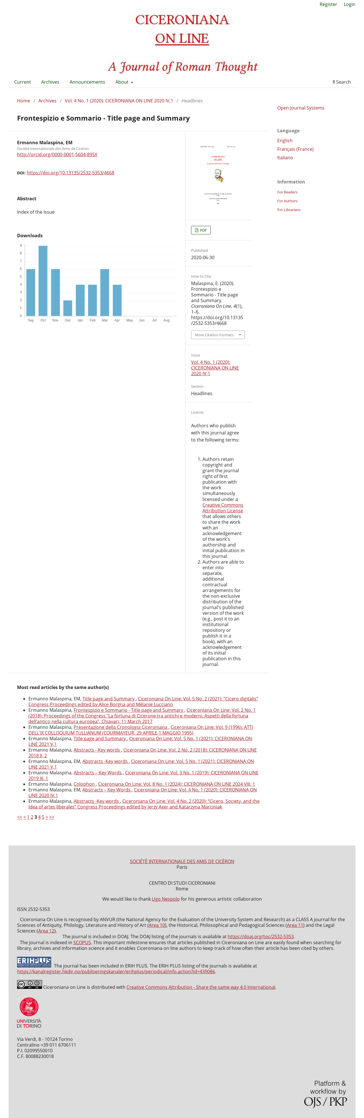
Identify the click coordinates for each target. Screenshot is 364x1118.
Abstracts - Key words (97, 750)
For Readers (287, 192)
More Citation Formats (214, 334)
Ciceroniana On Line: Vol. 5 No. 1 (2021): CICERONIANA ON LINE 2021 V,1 (140, 741)
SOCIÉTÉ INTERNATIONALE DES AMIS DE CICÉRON (182, 861)
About (122, 82)
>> (51, 817)
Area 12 (46, 931)
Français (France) (295, 149)
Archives (50, 82)
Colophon (85, 784)
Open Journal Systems (300, 108)
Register (328, 4)
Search (342, 82)
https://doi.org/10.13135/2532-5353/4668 (70, 173)
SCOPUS (82, 942)
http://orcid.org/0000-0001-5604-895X (57, 154)
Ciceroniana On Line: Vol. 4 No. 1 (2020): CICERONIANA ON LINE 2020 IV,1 (142, 793)
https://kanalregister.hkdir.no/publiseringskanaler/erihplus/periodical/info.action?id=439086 (116, 971)
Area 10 (157, 925)
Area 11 (295, 925)
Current (22, 82)
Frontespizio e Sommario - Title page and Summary (129, 710)
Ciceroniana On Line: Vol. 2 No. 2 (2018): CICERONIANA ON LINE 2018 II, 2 (142, 753)
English (285, 140)
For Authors (287, 200)
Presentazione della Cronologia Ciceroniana (121, 727)
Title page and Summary (109, 699)
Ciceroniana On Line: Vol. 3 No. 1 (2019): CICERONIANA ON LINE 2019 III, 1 (143, 775)
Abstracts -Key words (105, 761)
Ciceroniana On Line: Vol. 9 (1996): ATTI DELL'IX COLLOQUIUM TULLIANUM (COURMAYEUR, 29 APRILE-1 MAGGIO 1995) (140, 730)
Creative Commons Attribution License (222, 508)
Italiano (285, 157)
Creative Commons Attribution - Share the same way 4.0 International (201, 987)
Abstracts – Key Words (98, 773)
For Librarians (289, 209)
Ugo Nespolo (166, 899)
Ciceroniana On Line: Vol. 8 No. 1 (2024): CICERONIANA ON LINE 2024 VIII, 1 (176, 784)
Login (349, 4)
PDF (203, 230)
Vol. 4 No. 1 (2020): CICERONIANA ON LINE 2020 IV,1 (119, 101)
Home (23, 101)
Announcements (87, 82)
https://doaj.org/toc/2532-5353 (261, 936)
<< (19, 817)
